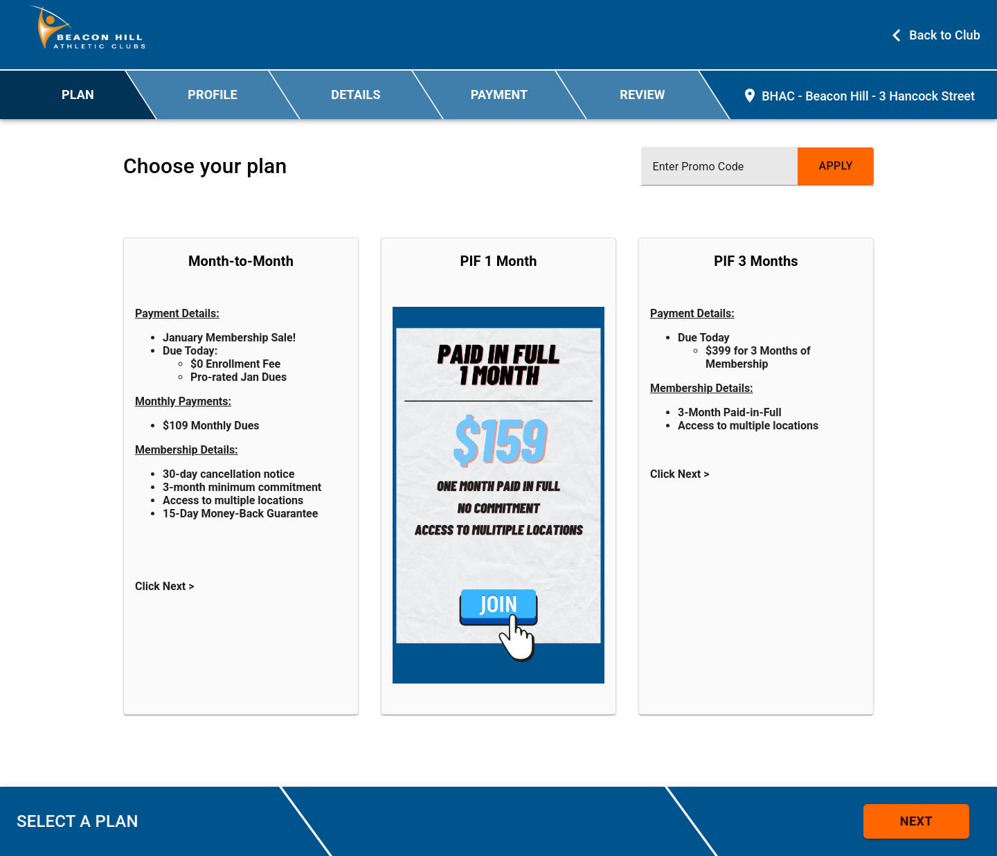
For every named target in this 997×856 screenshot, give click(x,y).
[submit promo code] (836, 166)
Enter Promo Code (698, 166)
